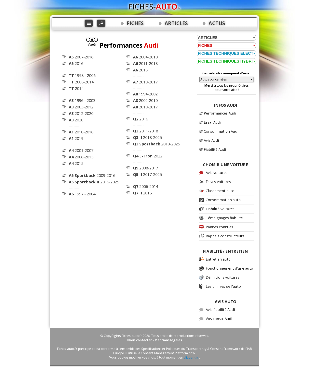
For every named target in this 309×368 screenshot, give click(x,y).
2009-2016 (92, 175)
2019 (76, 138)
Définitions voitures (222, 277)
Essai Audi (212, 122)
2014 (76, 88)
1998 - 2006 (82, 75)
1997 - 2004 (82, 194)
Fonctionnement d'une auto (229, 268)
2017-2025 (147, 174)
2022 (147, 156)
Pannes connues (219, 227)
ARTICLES (176, 23)
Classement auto (220, 190)
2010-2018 (81, 132)
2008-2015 (81, 157)
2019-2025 (156, 144)
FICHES (135, 23)
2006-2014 (81, 82)
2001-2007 (81, 150)
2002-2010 (145, 100)
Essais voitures (218, 181)
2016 (76, 63)
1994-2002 (145, 94)
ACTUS (216, 23)
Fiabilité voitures (220, 208)
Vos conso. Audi (219, 318)
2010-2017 (145, 82)
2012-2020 (81, 113)
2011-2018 (145, 63)
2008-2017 (145, 168)
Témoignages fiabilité (224, 217)
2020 (76, 120)
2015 (76, 163)
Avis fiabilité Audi (220, 309)
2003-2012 (81, 107)
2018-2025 (147, 137)
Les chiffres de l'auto (223, 286)
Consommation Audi (221, 131)
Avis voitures (216, 172)
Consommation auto (223, 199)
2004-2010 (145, 57)
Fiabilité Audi (215, 149)
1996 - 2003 (82, 100)
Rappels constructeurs (225, 236)
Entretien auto (218, 259)
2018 (140, 70)
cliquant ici (191, 357)
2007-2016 (81, 57)
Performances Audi (220, 113)
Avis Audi (211, 140)
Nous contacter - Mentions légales (154, 340)
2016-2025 (94, 182)
